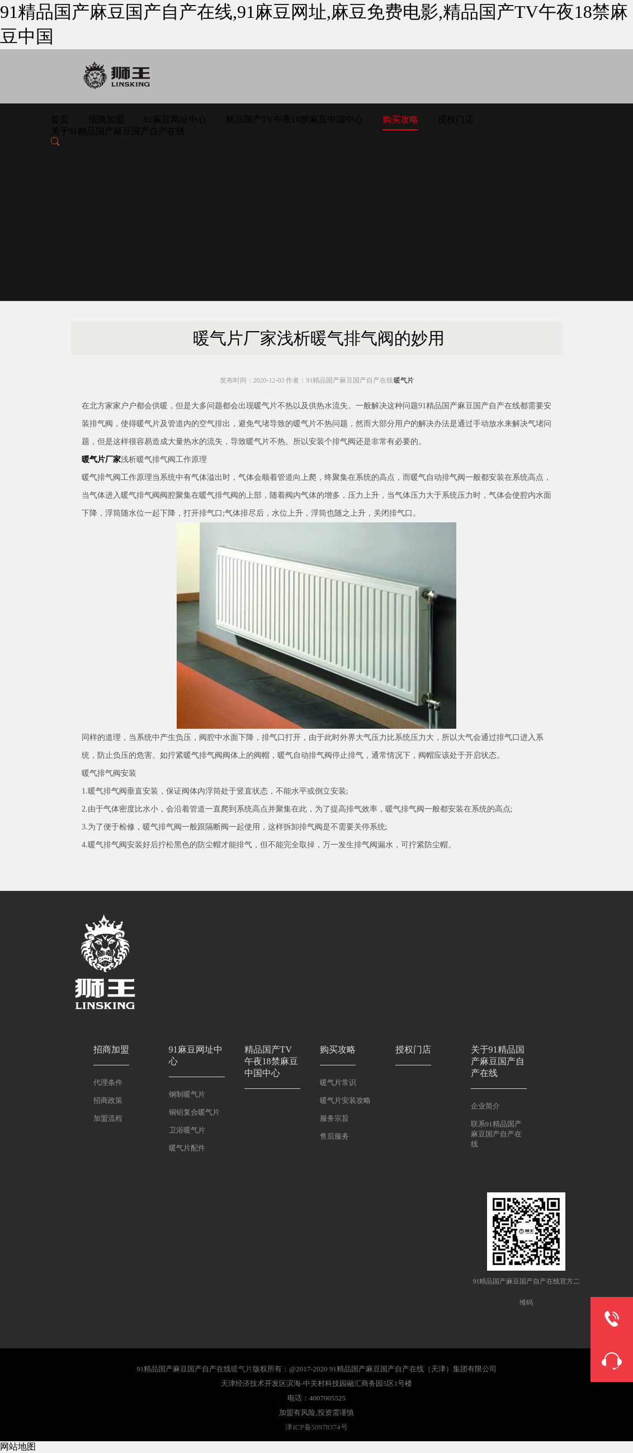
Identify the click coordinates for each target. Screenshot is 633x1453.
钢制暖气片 (187, 1094)
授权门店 (456, 119)
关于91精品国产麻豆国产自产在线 (118, 131)
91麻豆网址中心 (175, 119)
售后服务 (334, 1136)
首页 (60, 119)
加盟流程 (107, 1118)
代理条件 (107, 1082)
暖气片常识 (338, 1082)
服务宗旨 (334, 1118)
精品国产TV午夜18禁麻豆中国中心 (294, 119)
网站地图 (18, 1446)
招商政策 (107, 1100)
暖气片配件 (187, 1148)
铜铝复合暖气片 (194, 1112)
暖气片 (404, 380)
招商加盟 (106, 119)
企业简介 (485, 1106)
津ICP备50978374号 (316, 1427)
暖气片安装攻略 (345, 1100)
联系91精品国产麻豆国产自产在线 (496, 1134)
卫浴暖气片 (187, 1130)
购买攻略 (400, 119)
